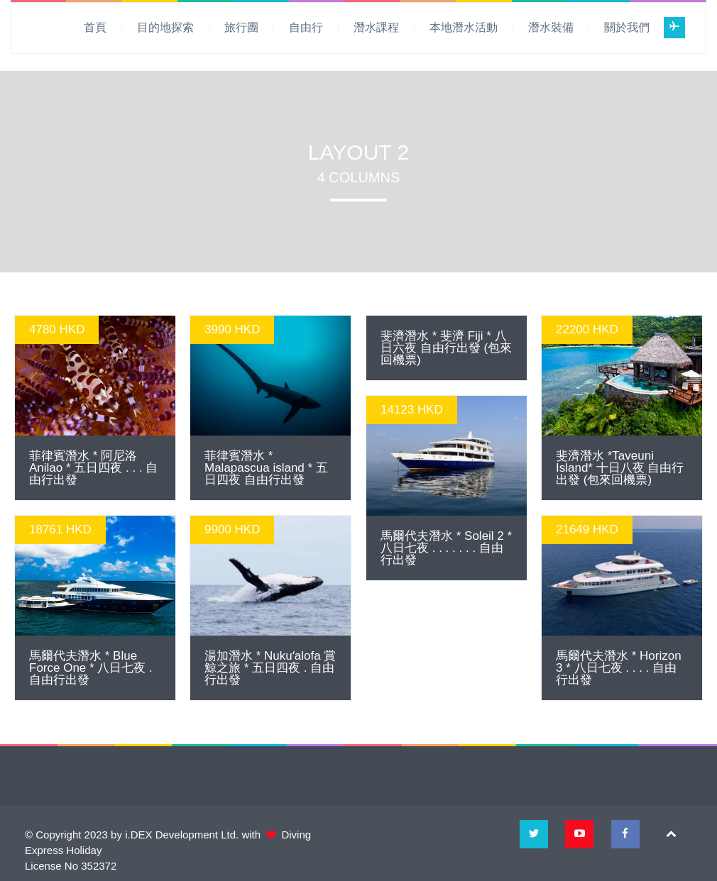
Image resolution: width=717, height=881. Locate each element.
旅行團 (241, 27)
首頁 (95, 27)
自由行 (306, 27)
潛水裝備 (551, 27)
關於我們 (627, 27)
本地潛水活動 (463, 27)
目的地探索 (165, 27)
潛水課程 (376, 27)
